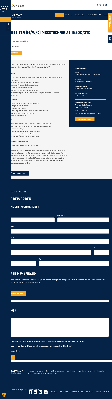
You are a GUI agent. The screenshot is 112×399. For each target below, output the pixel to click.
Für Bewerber (79, 15)
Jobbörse (59, 15)
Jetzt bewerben (12, 53)
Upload (5, 288)
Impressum (53, 392)
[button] (4, 395)
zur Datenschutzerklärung (11, 351)
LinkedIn (46, 392)
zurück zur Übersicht (17, 173)
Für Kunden (69, 15)
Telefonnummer (8, 237)
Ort (40, 259)
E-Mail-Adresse (9, 226)
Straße (5, 248)
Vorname (6, 215)
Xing (36, 392)
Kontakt (105, 15)
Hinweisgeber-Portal (77, 392)
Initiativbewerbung (110, 22)
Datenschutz (63, 392)
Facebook (31, 392)
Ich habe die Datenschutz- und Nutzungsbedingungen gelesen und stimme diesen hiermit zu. (39, 346)
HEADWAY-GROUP (94, 15)
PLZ (4, 259)
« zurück (6, 26)
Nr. (95, 248)
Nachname (61, 215)
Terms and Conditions (93, 392)
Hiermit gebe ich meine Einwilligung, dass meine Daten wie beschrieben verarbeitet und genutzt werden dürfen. (46, 341)
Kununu (41, 392)
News (110, 39)
